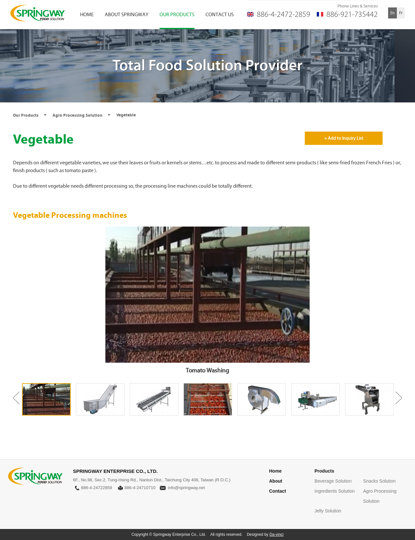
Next (399, 397)
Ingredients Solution (334, 491)
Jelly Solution (327, 510)
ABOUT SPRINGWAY (126, 14)
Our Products (26, 115)
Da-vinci (276, 534)
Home (275, 471)
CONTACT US (220, 14)
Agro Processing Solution (77, 115)
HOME (87, 14)
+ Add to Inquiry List (343, 138)
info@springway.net (186, 487)
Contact (277, 491)
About (275, 481)
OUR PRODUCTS (177, 14)
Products (324, 471)
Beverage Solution (332, 481)
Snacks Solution (379, 481)
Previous (16, 397)
